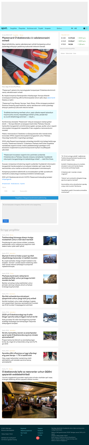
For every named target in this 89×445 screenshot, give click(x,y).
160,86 (70, 44)
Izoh (12, 191)
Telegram (39, 428)
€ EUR (63, 41)
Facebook (39, 430)
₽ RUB (63, 44)
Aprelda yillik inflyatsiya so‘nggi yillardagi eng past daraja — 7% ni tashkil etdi (19, 354)
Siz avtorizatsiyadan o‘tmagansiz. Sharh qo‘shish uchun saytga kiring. (29, 211)
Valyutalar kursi (65, 35)
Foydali (40, 28)
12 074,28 (71, 38)
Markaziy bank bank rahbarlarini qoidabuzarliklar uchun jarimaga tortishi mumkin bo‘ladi (18, 278)
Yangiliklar (13, 28)
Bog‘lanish (23, 428)
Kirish (5, 221)
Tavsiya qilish (22, 191)
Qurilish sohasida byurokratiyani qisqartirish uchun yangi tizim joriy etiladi (19, 297)
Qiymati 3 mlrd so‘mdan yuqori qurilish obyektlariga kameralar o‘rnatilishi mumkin (19, 257)
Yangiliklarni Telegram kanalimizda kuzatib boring (29, 198)
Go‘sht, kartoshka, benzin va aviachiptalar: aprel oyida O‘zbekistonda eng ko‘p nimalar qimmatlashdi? (20, 335)
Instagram (39, 433)
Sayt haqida (24, 433)
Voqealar (48, 28)
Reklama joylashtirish (26, 430)
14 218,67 (71, 41)
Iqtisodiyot (12, 253)
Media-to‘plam (69, 53)
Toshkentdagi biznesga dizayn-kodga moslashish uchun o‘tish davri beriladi (17, 238)
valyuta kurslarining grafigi (68, 48)
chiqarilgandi (6, 179)
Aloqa (74, 53)
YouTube (39, 435)
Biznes (11, 235)
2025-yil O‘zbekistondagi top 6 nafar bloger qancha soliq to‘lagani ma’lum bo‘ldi (19, 316)
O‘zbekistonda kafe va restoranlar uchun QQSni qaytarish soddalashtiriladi (27, 373)
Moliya (12, 273)
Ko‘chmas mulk (32, 28)
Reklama (63, 53)
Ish (21, 435)
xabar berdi (51, 98)
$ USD (63, 38)
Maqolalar (22, 28)
